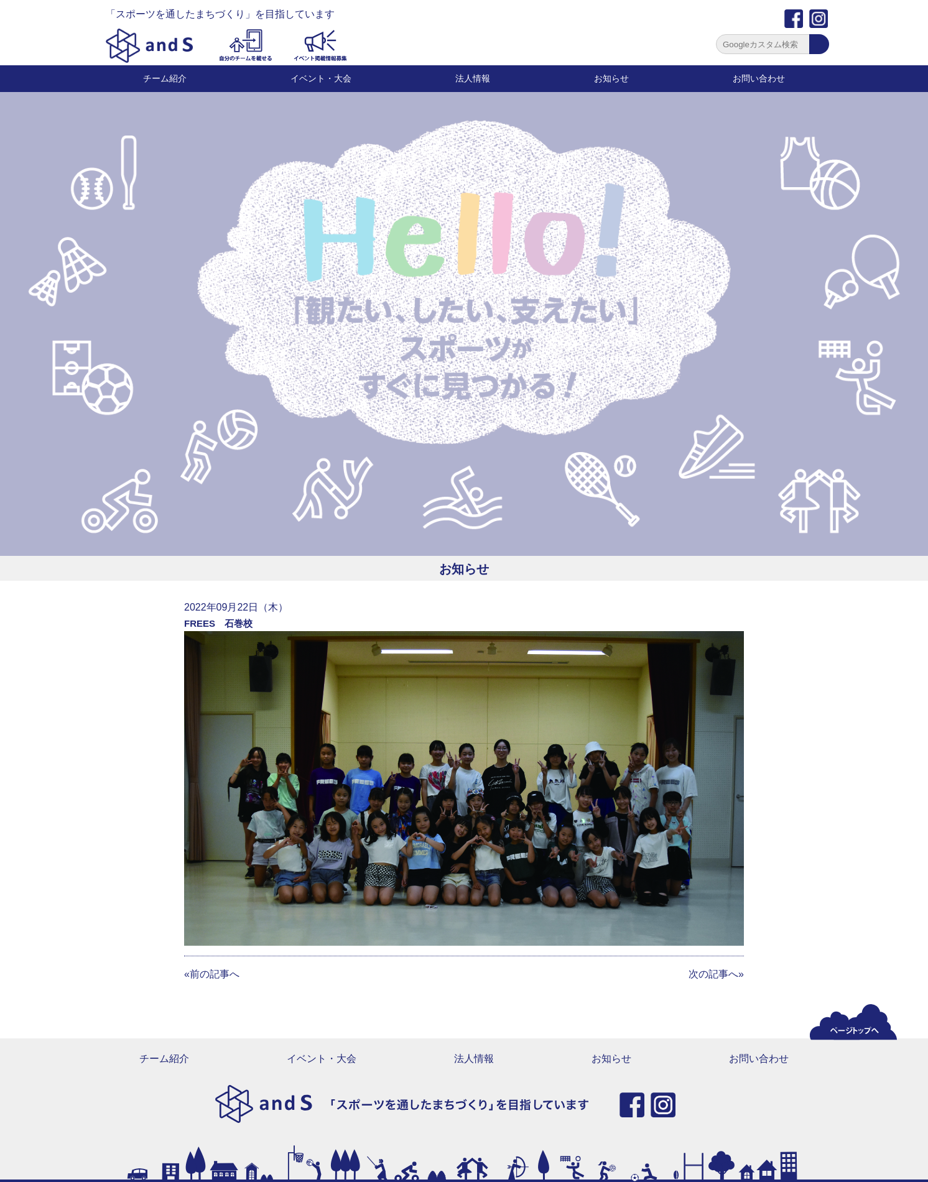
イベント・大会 (320, 78)
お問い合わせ (759, 78)
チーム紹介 (165, 78)
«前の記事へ (211, 974)
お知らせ (611, 78)
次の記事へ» (716, 974)
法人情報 (472, 78)
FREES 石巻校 (218, 623)
